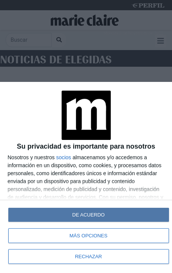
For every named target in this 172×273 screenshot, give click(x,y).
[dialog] (86, 177)
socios (63, 157)
